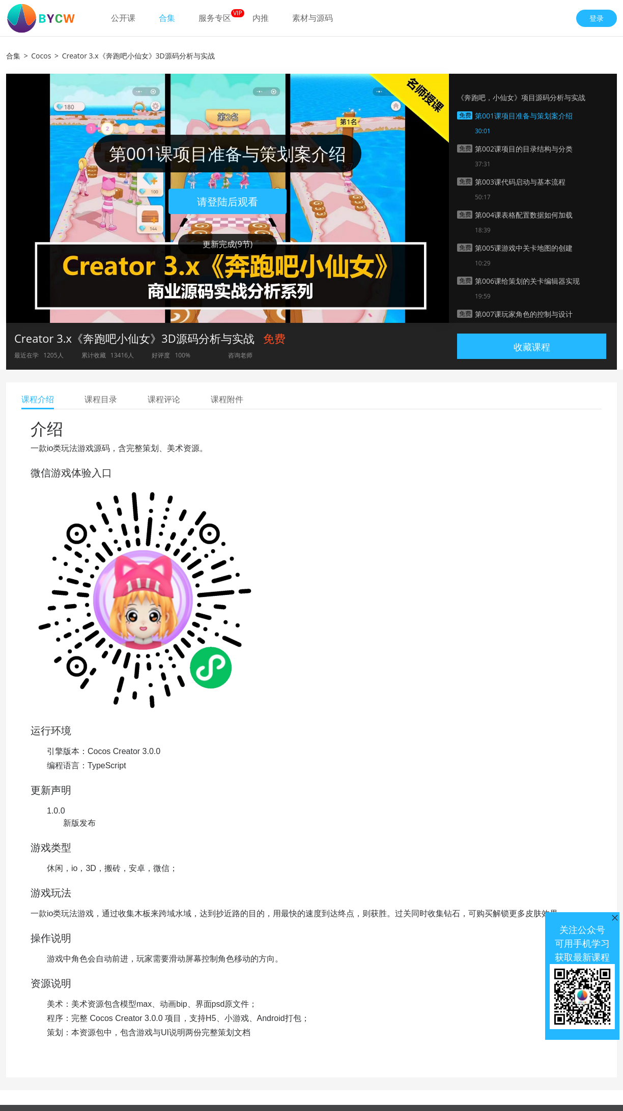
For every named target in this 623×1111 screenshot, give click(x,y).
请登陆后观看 (227, 201)
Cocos (41, 56)
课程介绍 (37, 399)
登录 (596, 18)
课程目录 (100, 399)
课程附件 (227, 399)
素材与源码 (312, 17)
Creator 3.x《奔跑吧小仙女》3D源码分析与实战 (138, 56)
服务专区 (215, 17)
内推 (260, 17)
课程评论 (164, 399)
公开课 (123, 17)
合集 (167, 17)
